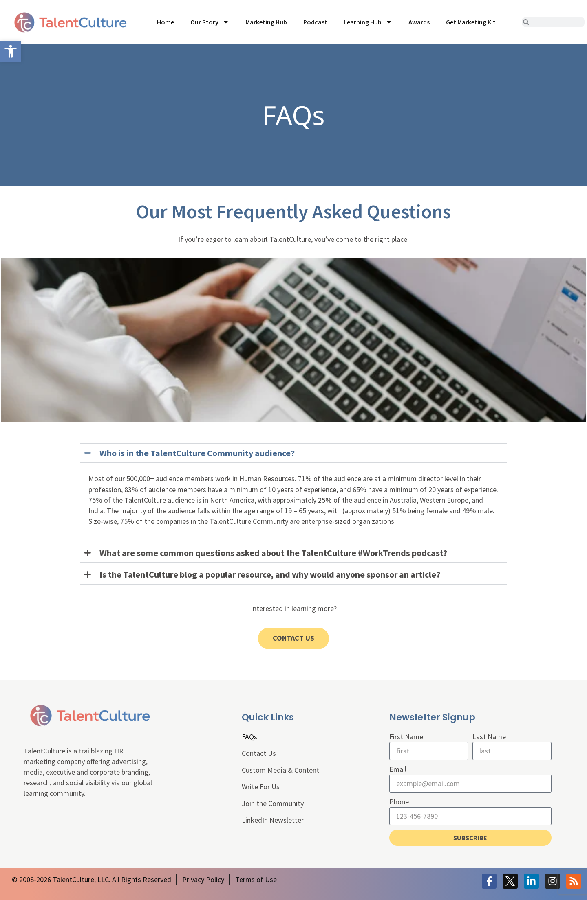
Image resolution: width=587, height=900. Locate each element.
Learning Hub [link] (368, 22)
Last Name (489, 736)
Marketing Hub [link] (266, 22)
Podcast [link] (315, 22)
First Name (406, 736)
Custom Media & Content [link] (280, 770)
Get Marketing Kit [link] (471, 22)
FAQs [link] (249, 736)
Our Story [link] (209, 22)
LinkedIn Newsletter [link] (273, 820)
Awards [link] (419, 22)
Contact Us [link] (259, 753)
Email (397, 769)
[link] (10, 51)
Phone (399, 801)
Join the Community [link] (273, 803)
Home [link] (165, 22)
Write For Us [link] (261, 786)
